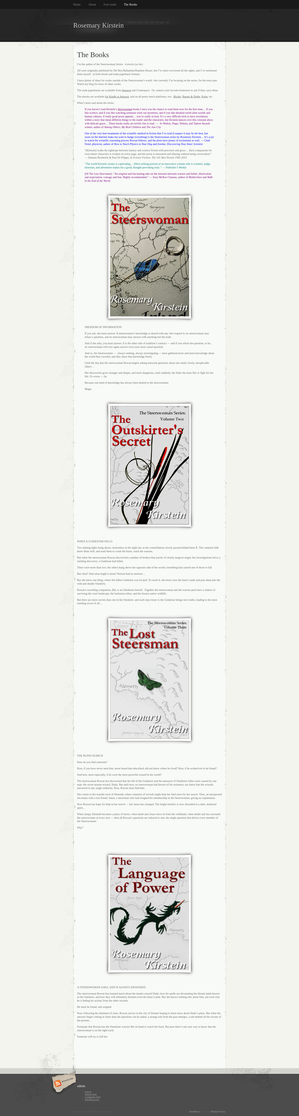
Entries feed (90, 1094)
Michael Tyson (218, 1111)
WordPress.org (92, 1099)
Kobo (205, 96)
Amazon (126, 90)
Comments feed (92, 1097)
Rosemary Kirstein (98, 25)
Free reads (110, 4)
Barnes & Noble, (191, 96)
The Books (130, 4)
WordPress (194, 1111)
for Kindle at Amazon (117, 96)
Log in (88, 1091)
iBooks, (177, 96)
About (92, 4)
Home (77, 4)
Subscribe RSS (63, 1084)
